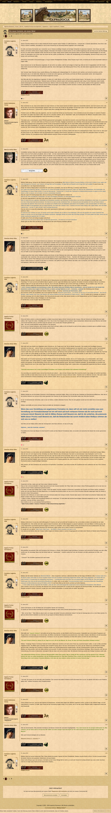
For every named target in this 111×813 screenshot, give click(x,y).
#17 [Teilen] (106, 676)
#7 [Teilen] (106, 316)
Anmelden (64, 795)
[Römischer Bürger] (16, 48)
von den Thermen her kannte (68, 376)
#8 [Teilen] (106, 343)
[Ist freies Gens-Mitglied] (16, 114)
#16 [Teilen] (106, 630)
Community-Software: (55, 808)
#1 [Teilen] (106, 40)
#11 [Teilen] (106, 481)
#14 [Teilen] (106, 572)
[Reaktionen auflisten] (22, 98)
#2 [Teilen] (106, 102)
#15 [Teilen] (106, 604)
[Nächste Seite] (12, 36)
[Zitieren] (106, 98)
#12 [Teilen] (106, 519)
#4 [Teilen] (106, 179)
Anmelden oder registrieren (97, 1)
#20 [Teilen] (106, 753)
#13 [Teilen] (106, 547)
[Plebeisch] (16, 50)
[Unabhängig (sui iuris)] (16, 52)
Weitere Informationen (99, 811)
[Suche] (107, 2)
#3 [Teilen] (106, 149)
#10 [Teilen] (106, 449)
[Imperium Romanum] (55, 14)
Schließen (108, 811)
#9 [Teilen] (106, 391)
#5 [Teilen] (106, 237)
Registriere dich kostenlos (59, 791)
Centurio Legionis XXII (16, 33)
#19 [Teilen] (106, 724)
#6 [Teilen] (106, 277)
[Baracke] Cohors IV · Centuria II (29, 738)
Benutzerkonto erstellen (51, 795)
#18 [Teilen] (106, 699)
